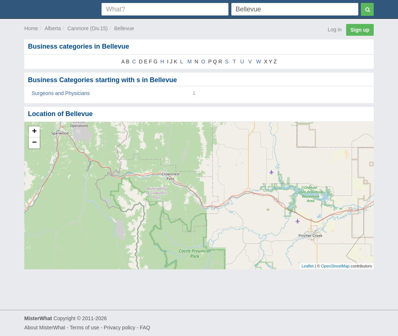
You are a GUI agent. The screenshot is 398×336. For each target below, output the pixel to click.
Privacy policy (119, 327)
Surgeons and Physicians (61, 93)
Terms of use (84, 327)
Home (31, 28)
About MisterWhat (44, 327)
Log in (335, 29)
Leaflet (308, 266)
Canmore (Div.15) (87, 28)
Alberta (53, 28)
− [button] (34, 142)
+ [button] (34, 131)
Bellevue (124, 28)
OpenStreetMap (335, 266)
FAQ (145, 327)
